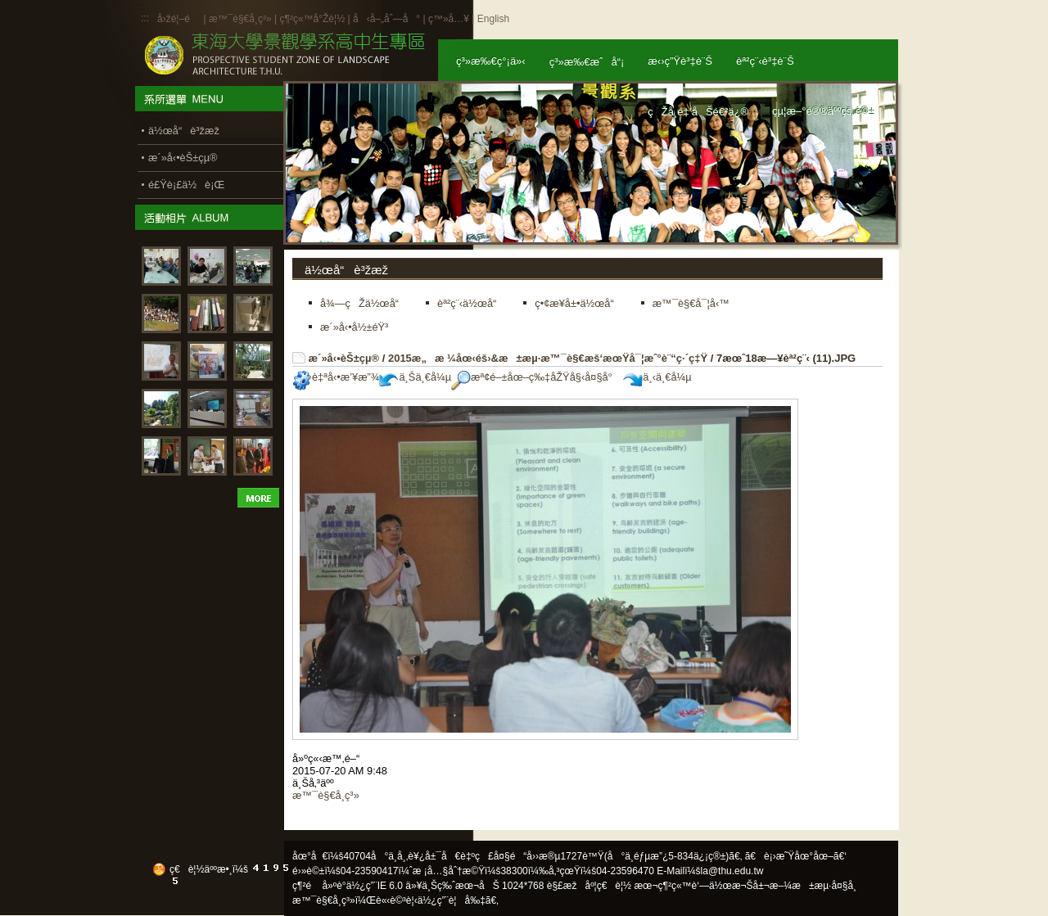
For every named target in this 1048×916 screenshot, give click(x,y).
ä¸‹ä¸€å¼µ (657, 377)
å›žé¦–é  (179, 19)
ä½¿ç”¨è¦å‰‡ (452, 900)
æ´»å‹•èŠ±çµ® (344, 358)
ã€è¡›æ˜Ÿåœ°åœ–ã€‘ (796, 856)
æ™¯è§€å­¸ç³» (241, 19)
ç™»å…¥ (448, 19)
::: (145, 18)
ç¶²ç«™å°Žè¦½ (312, 19)
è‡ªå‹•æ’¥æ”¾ (335, 377)
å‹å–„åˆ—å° (386, 19)
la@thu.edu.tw (732, 871)
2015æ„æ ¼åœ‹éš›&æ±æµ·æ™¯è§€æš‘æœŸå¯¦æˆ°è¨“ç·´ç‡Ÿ (547, 358)
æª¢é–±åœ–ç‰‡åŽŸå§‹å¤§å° (536, 377)
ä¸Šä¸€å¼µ (415, 377)
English (493, 19)
